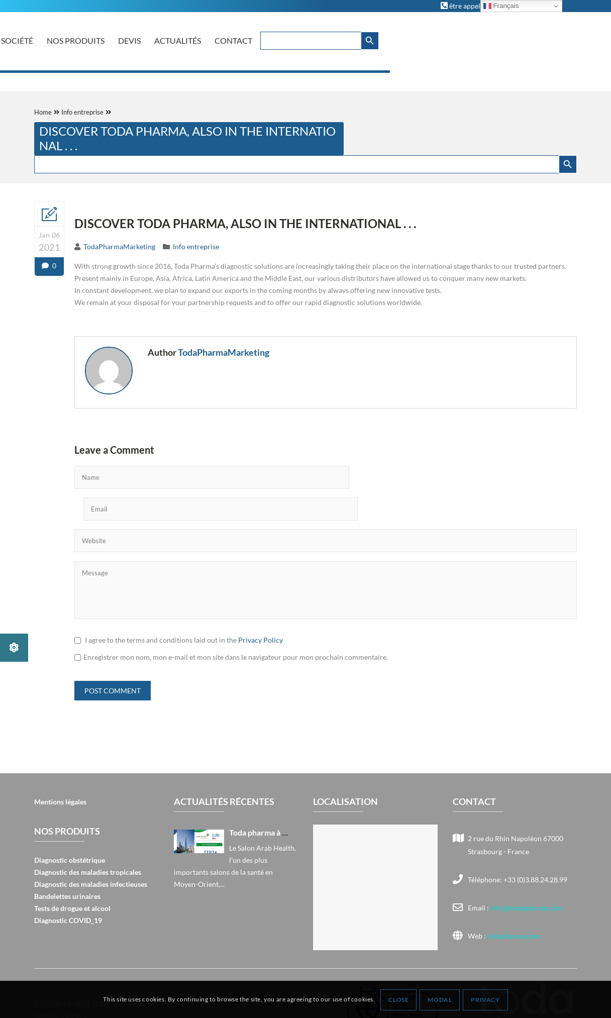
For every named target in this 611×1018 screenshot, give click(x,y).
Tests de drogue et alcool (72, 874)
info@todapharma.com (526, 873)
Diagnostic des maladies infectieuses (90, 850)
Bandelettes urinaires (67, 862)
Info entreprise (196, 246)
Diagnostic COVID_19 (68, 886)
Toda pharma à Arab (264, 798)
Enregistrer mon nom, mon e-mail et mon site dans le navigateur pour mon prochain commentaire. (235, 623)
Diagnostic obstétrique (69, 826)
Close (399, 999)
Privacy (485, 999)
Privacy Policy (260, 605)
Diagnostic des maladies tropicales (87, 838)
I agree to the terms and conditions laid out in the (184, 605)
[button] (14, 648)
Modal (440, 999)
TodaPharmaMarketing (119, 246)
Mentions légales (60, 767)
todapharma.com (513, 901)
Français (501, 6)
